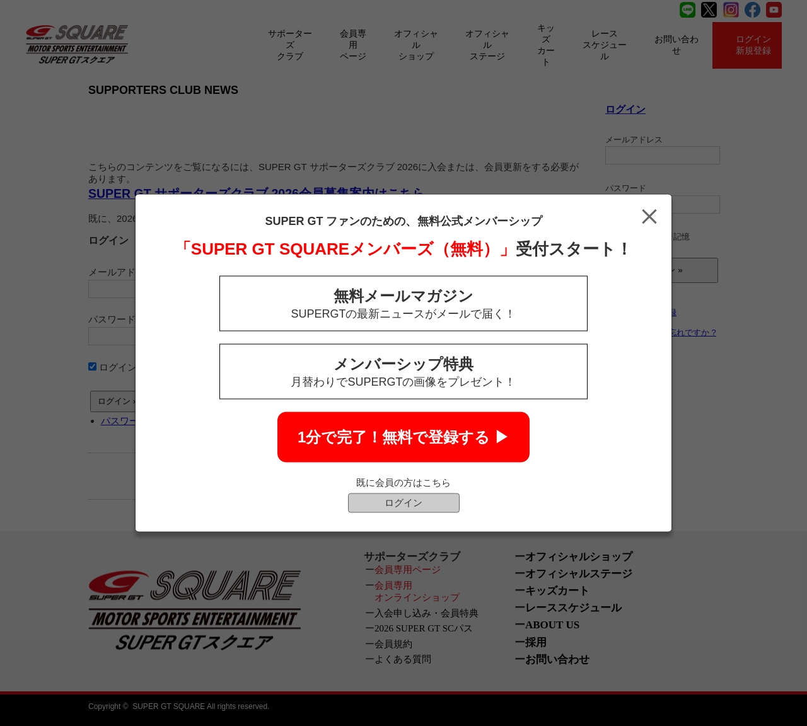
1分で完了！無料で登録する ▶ (403, 437)
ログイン (403, 502)
